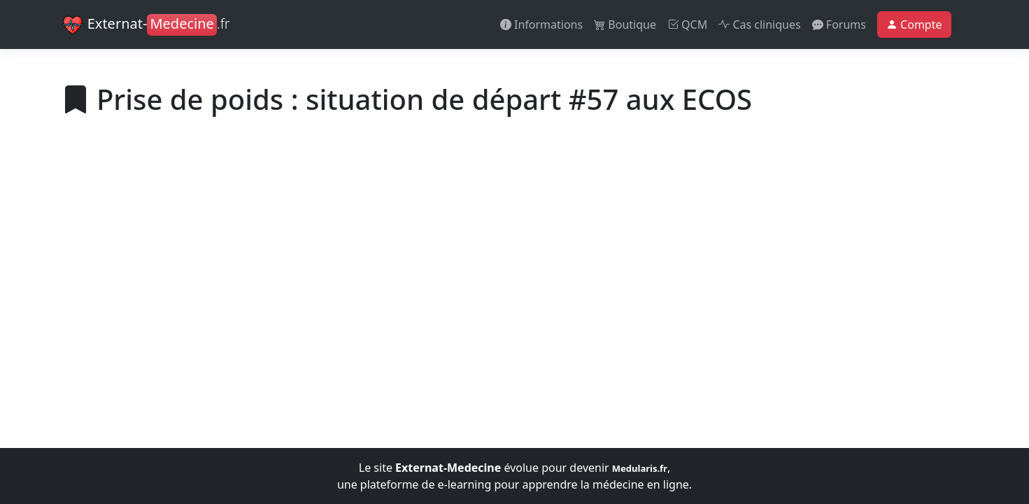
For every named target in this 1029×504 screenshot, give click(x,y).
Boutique (625, 24)
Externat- (146, 25)
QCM (687, 24)
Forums (839, 24)
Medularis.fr (639, 468)
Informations (541, 24)
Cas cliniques (759, 24)
